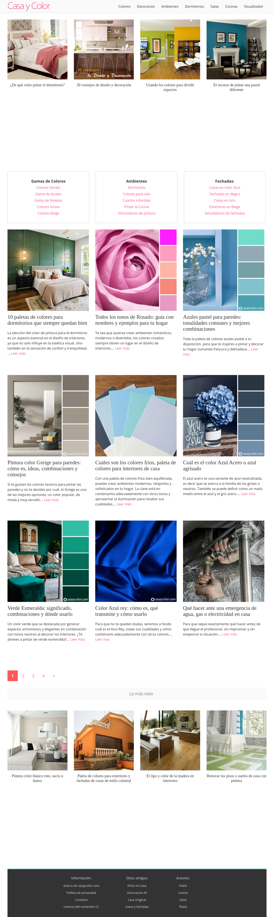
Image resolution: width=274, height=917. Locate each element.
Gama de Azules (48, 194)
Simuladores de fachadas (225, 213)
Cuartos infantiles (137, 200)
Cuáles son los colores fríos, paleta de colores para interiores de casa (135, 465)
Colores (124, 6)
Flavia (183, 907)
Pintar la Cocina (136, 206)
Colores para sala (136, 194)
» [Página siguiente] (54, 675)
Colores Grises (48, 206)
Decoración (146, 6)
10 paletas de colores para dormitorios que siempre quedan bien (47, 320)
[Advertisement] (137, 135)
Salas (215, 6)
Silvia (182, 900)
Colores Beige (48, 213)
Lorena (183, 893)
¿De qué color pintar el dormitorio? (37, 85)
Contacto (81, 900)
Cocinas (231, 6)
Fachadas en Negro (225, 194)
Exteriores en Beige (224, 206)
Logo (28, 6)
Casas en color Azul (224, 187)
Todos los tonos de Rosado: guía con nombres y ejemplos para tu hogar (134, 320)
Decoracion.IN (137, 893)
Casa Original (137, 900)
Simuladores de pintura (136, 213)
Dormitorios (194, 6)
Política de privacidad (81, 893)
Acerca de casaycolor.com (81, 886)
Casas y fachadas (137, 907)
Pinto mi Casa (137, 886)
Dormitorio (136, 187)
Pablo (183, 886)
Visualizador (253, 6)
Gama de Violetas (48, 200)
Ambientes (170, 6)
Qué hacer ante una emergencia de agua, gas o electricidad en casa (219, 611)
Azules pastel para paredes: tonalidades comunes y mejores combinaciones (216, 323)
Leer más (18, 353)
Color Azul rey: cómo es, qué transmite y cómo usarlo (126, 611)
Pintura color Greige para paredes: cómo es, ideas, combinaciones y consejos (44, 468)
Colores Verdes (48, 187)
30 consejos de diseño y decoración (104, 85)
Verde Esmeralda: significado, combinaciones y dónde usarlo (39, 611)
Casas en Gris (224, 200)
